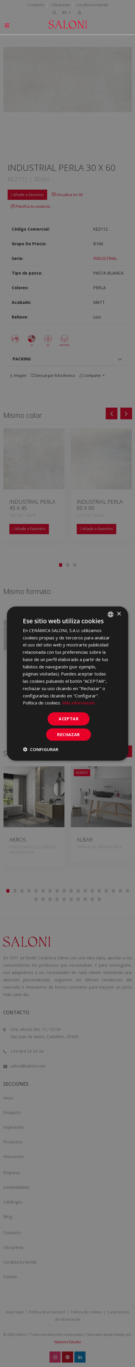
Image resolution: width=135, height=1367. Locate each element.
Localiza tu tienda (92, 4)
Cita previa (60, 4)
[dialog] (67, 683)
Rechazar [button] (68, 734)
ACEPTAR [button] (68, 718)
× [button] (119, 614)
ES (65, 12)
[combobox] (111, 614)
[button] (40, 749)
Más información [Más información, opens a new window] (78, 703)
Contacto (36, 4)
